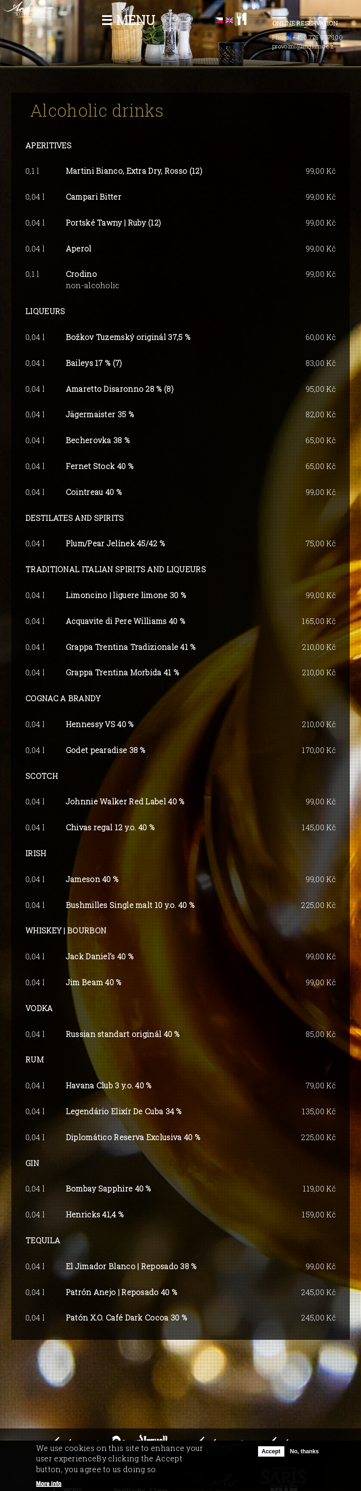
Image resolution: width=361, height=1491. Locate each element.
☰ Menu (128, 20)
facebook (260, 19)
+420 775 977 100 (317, 37)
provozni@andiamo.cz (302, 46)
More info (49, 1484)
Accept (271, 1452)
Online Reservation (310, 24)
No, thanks (304, 1452)
